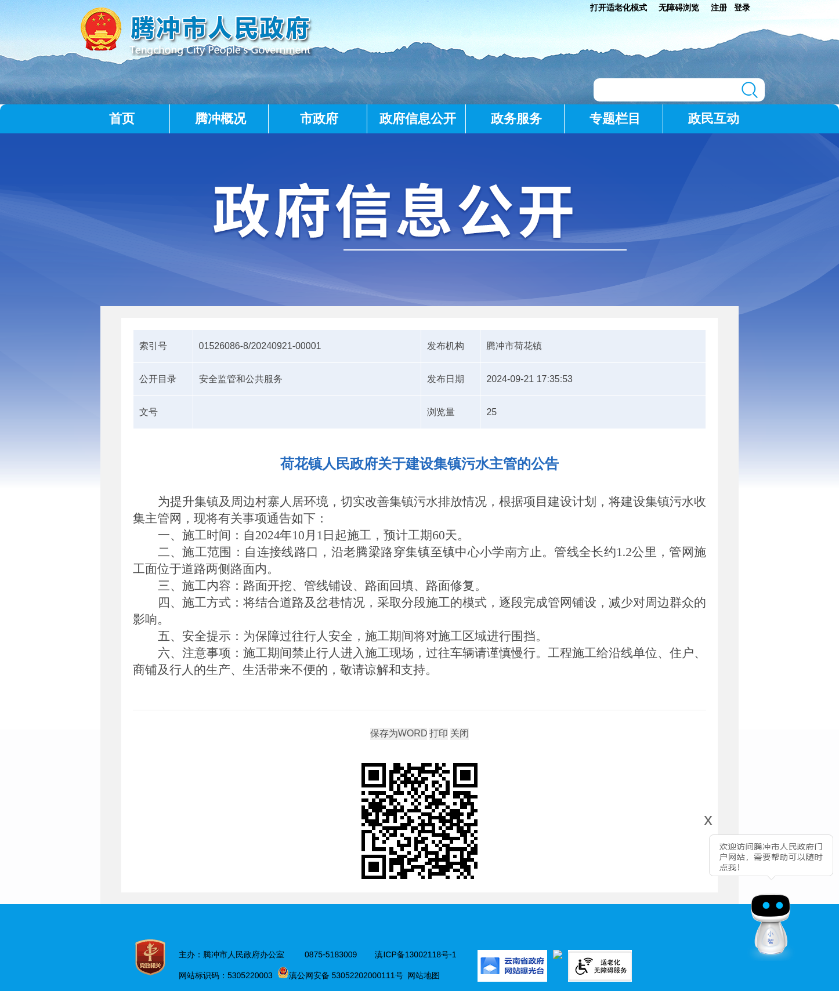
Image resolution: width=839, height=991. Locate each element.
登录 (742, 7)
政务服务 (516, 118)
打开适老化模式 (618, 7)
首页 (122, 118)
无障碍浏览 (679, 7)
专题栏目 (615, 118)
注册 (719, 7)
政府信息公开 (417, 118)
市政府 (319, 118)
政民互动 (713, 118)
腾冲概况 (220, 118)
